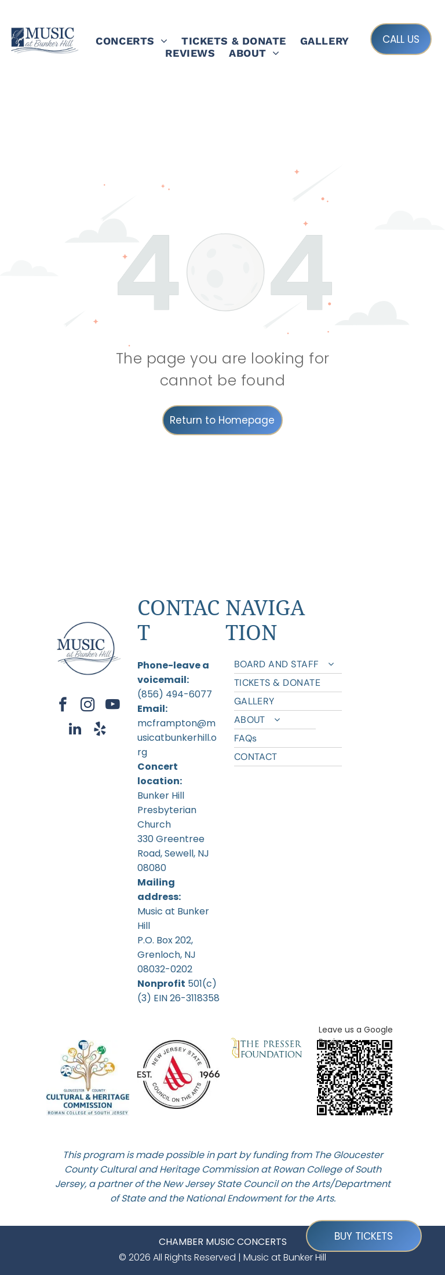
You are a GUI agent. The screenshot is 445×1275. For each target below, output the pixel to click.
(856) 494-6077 (174, 694)
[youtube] (112, 706)
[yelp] (100, 730)
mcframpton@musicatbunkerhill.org (177, 738)
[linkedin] (75, 730)
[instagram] (88, 706)
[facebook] (63, 706)
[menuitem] (131, 41)
